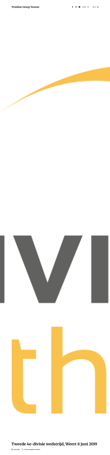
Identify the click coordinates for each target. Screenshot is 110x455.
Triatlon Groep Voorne (25, 7)
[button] (85, 6)
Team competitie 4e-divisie (32, 449)
